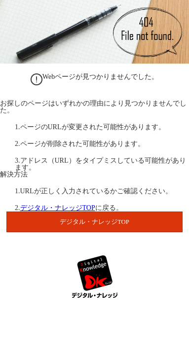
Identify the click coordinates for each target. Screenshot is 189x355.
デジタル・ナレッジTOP (57, 208)
